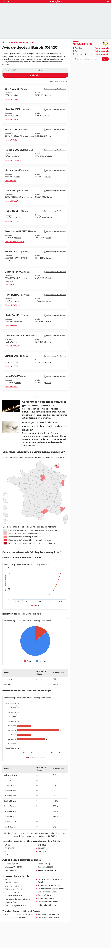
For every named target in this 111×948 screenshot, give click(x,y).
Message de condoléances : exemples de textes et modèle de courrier (44, 426)
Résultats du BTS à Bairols (48, 918)
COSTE (8, 855)
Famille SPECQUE (12, 201)
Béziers (18, 156)
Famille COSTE (11, 140)
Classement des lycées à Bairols (51, 889)
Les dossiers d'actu (81, 54)
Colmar (18, 116)
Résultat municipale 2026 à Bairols (19, 914)
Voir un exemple (102, 48)
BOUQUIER (9, 848)
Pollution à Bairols (12, 892)
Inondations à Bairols (13, 896)
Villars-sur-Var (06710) (13, 867)
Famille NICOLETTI (13, 346)
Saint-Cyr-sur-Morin (23, 197)
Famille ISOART (11, 387)
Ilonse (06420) (44, 864)
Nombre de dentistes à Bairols (17, 899)
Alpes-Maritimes (27, 42)
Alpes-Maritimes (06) (47, 870)
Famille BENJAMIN (12, 305)
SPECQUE (42, 845)
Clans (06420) (10, 870)
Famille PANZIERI (12, 119)
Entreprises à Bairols (13, 886)
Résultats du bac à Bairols (15, 918)
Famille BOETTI (11, 221)
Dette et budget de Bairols (15, 905)
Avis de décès (12, 42)
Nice (16, 342)
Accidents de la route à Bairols (50, 885)
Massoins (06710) (12, 864)
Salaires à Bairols (11, 883)
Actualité (77, 48)
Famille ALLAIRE (11, 99)
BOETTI (8, 851)
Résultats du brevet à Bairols (49, 914)
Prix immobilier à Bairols (48, 902)
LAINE (7, 845)
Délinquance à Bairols (13, 889)
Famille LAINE (10, 181)
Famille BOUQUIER (13, 160)
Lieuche (18, 321)
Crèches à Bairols (45, 895)
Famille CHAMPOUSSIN (14, 242)
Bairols (48, 95)
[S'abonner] (91, 59)
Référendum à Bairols (47, 905)
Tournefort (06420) (45, 867)
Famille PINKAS (11, 285)
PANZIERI (42, 851)
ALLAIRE (41, 848)
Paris (17, 95)
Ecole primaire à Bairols (47, 892)
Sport (76, 51)
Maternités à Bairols (46, 898)
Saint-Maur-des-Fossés (24, 136)
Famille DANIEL (11, 326)
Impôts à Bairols (11, 902)
